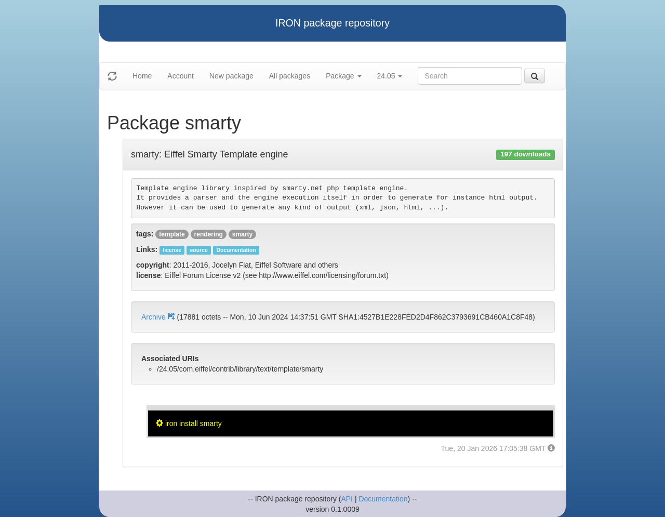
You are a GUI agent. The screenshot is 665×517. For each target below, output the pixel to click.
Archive (159, 317)
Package (343, 76)
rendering (208, 234)
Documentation (382, 499)
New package (231, 76)
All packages (289, 76)
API (347, 499)
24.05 (390, 76)
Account (180, 76)
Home (142, 76)
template (171, 234)
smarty (242, 234)
